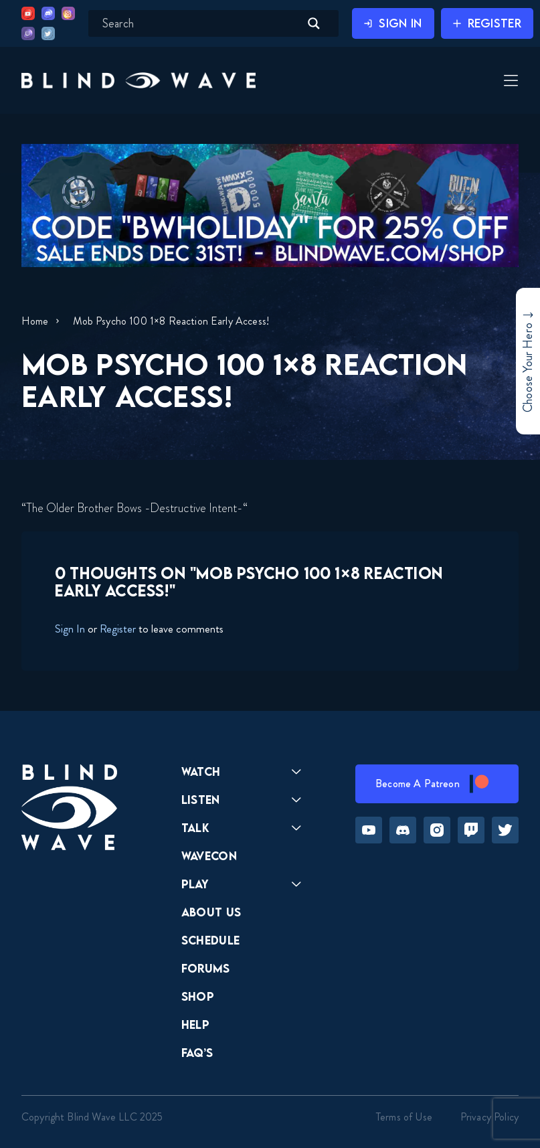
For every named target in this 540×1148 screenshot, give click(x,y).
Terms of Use (404, 1117)
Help (195, 1024)
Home (35, 321)
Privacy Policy (489, 1117)
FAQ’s (197, 1053)
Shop (197, 996)
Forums (205, 968)
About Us (211, 912)
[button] (138, 80)
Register (118, 629)
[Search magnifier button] (313, 23)
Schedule (210, 940)
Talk (195, 828)
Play (195, 884)
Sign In (70, 629)
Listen (200, 800)
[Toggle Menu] (509, 81)
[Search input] (199, 23)
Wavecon (209, 856)
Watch (201, 771)
